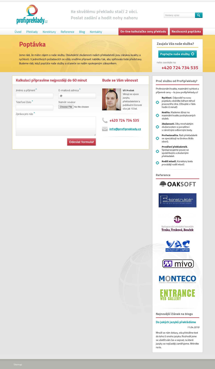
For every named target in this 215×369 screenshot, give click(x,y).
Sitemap (18, 364)
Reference (67, 31)
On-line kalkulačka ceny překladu (143, 31)
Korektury (49, 31)
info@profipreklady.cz (125, 129)
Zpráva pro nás (24, 114)
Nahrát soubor (66, 102)
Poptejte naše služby (177, 54)
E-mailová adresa (68, 90)
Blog (82, 31)
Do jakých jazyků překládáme (176, 322)
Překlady (32, 31)
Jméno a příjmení (25, 90)
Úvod (18, 31)
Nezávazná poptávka (186, 31)
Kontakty (96, 31)
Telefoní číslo (23, 102)
